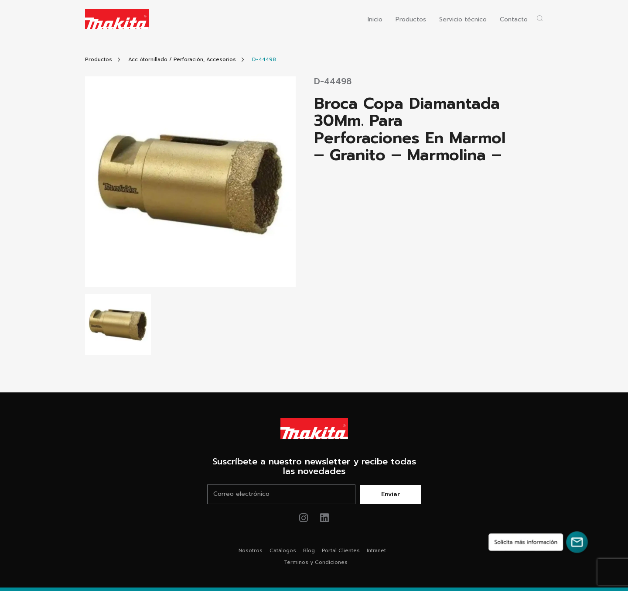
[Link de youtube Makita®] (325, 518)
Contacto (514, 20)
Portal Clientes (341, 550)
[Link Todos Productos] (98, 59)
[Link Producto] (264, 59)
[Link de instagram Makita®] (304, 518)
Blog (309, 550)
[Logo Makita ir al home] (117, 19)
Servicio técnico (463, 20)
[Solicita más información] (538, 542)
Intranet (376, 550)
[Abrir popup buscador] (539, 18)
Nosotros (251, 550)
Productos (411, 20)
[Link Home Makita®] (314, 429)
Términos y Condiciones (316, 562)
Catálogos (283, 550)
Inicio (375, 20)
